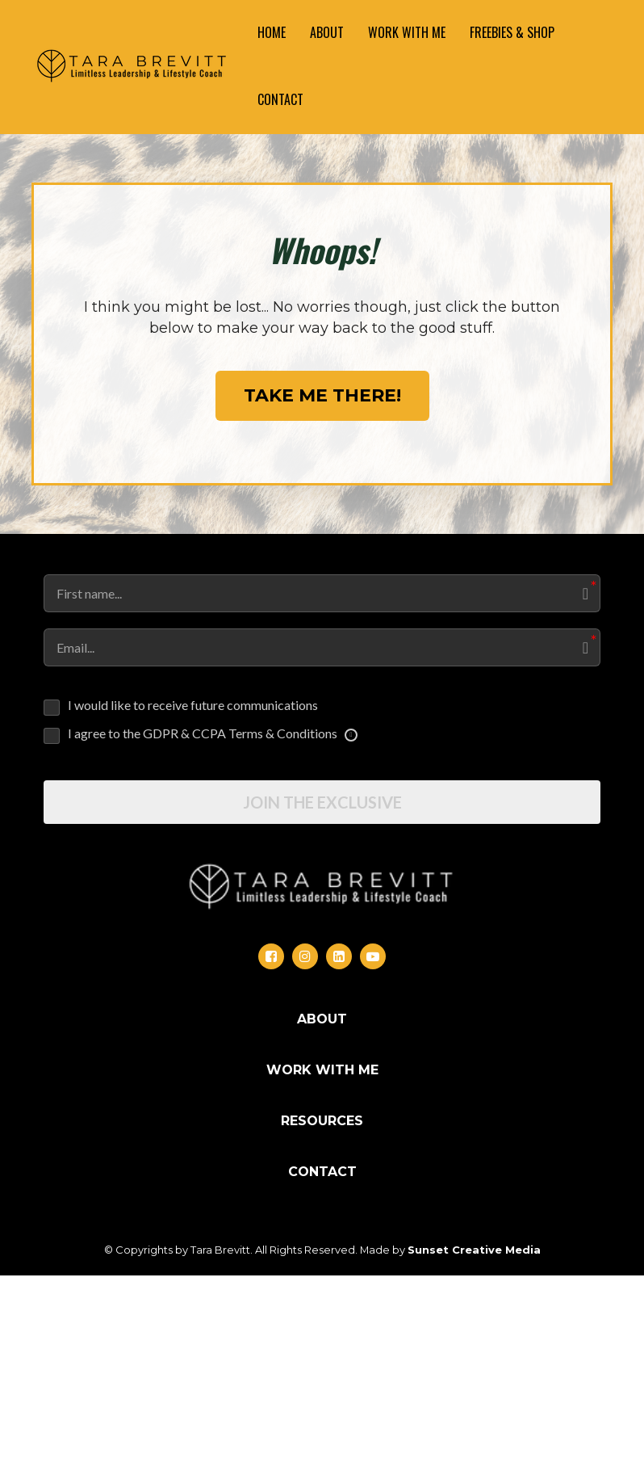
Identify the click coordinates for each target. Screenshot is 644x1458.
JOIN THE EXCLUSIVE (322, 984)
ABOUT (327, 32)
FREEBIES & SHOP (512, 32)
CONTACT (280, 99)
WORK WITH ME (406, 32)
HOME (271, 32)
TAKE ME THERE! (322, 395)
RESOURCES (322, 1303)
